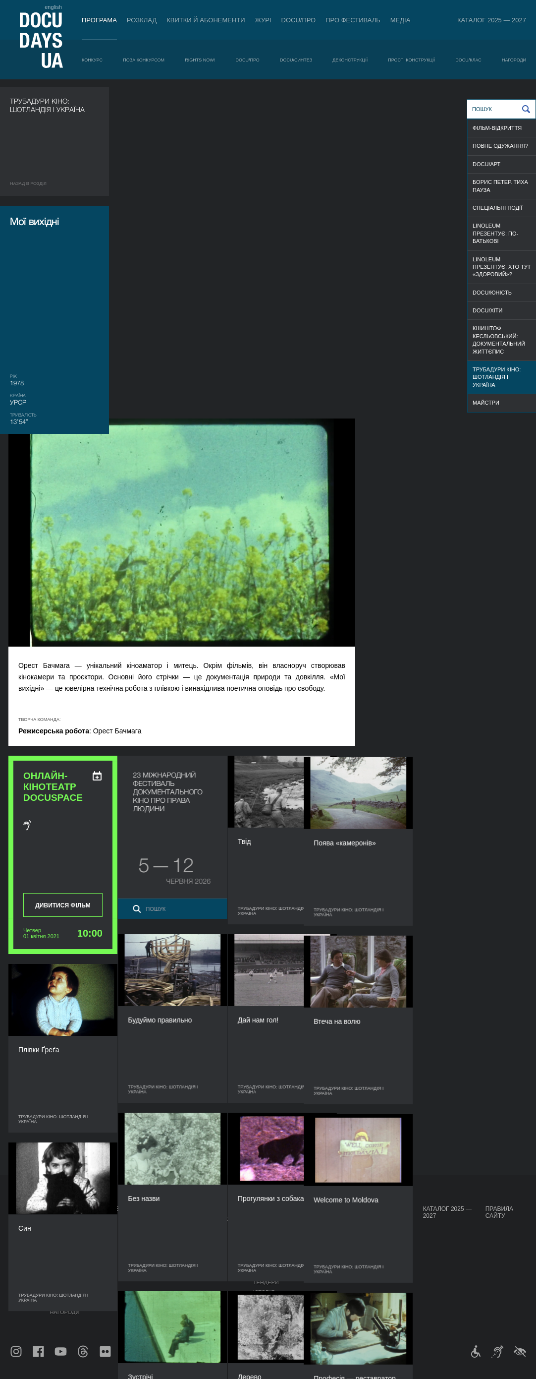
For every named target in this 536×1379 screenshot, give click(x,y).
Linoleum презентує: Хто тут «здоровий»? (502, 267)
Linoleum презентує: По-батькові (495, 233)
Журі (263, 20)
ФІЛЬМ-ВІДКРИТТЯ (497, 128)
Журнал (23, 1208)
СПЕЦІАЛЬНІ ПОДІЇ (497, 208)
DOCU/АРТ (486, 164)
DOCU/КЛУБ (368, 1243)
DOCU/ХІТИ (487, 310)
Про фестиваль (352, 20)
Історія (264, 1292)
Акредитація (324, 1236)
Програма (99, 20)
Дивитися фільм (173, 573)
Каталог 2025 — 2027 (491, 20)
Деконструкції (350, 60)
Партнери (267, 1262)
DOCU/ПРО (298, 20)
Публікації (25, 1219)
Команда (266, 1253)
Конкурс (92, 60)
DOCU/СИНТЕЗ (296, 60)
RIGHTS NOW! (200, 60)
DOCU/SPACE (370, 1253)
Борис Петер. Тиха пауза (500, 185)
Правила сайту (499, 1212)
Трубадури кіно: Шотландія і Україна (497, 377)
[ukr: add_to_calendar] (207, 444)
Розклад (142, 20)
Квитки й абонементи (205, 20)
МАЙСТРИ (486, 403)
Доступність (272, 1272)
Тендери (266, 1282)
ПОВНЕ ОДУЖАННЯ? (500, 146)
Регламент (269, 1226)
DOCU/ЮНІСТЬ (492, 293)
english (53, 7)
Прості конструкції (411, 60)
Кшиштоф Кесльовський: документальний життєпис (499, 339)
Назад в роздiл (28, 183)
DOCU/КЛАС (468, 60)
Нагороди (514, 60)
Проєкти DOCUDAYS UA (374, 1212)
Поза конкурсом (143, 60)
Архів (261, 1302)
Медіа (400, 20)
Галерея (317, 1246)
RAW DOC (158, 1236)
